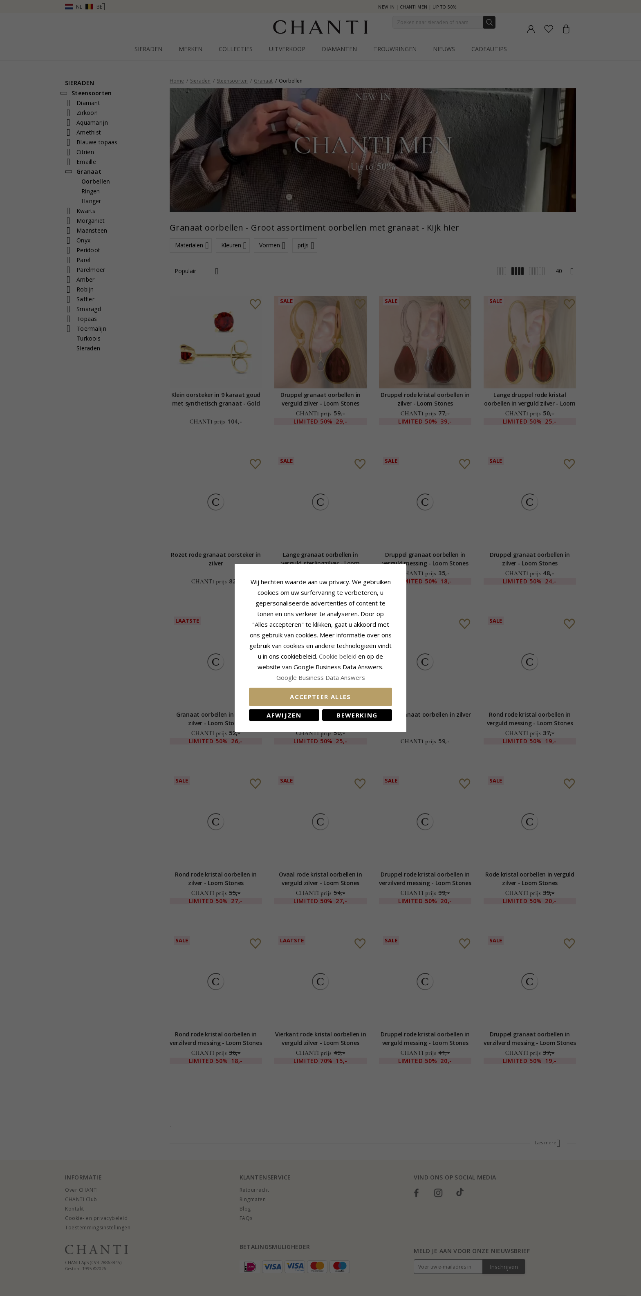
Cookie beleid (338, 656)
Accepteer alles (320, 697)
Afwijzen (284, 715)
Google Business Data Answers (320, 677)
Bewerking (356, 715)
